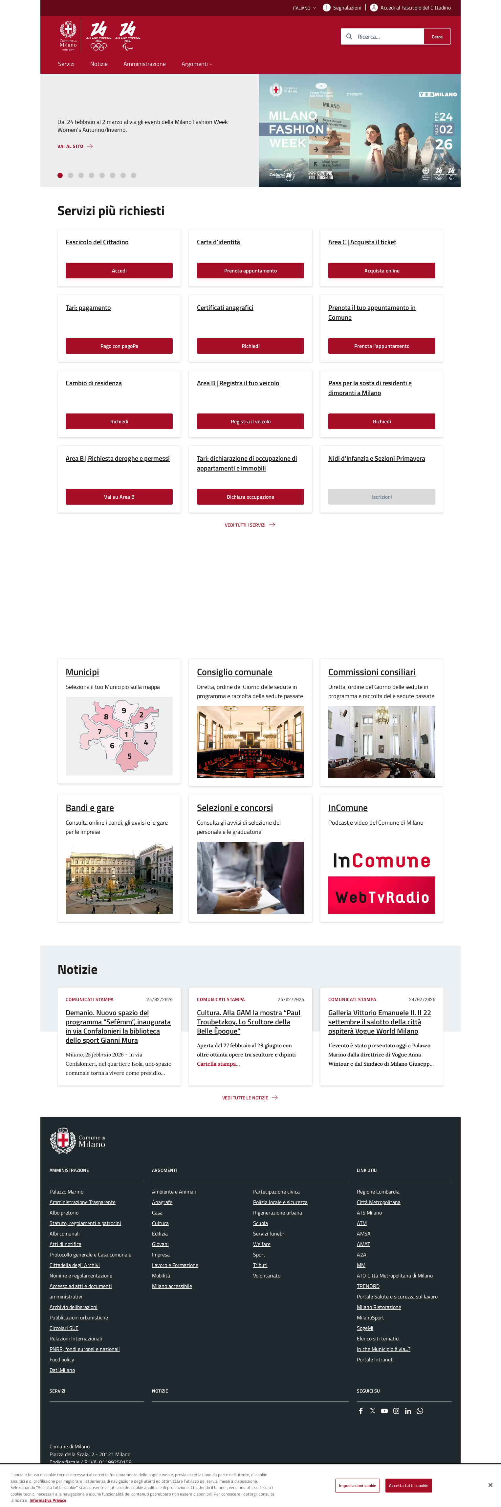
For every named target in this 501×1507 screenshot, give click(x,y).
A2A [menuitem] (361, 1254)
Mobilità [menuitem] (161, 1275)
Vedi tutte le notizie (245, 1097)
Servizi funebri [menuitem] (269, 1233)
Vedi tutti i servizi (245, 524)
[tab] (60, 175)
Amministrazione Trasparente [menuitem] (83, 1202)
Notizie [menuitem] (99, 63)
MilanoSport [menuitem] (370, 1317)
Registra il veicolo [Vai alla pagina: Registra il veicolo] (251, 421)
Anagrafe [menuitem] (162, 1202)
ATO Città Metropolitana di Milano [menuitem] (395, 1275)
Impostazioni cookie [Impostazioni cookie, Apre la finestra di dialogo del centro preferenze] (357, 1485)
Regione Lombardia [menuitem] (378, 1192)
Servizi (57, 1390)
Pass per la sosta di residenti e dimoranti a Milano (370, 388)
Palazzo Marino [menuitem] (66, 1192)
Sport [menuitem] (259, 1254)
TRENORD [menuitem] (368, 1286)
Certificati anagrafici (225, 307)
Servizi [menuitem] (66, 63)
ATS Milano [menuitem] (369, 1212)
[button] (305, 8)
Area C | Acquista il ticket (362, 242)
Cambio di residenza (94, 383)
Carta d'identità (218, 242)
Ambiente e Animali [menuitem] (174, 1192)
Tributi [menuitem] (260, 1265)
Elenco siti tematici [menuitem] (378, 1338)
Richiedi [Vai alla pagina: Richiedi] (251, 346)
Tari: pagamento (88, 307)
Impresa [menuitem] (161, 1254)
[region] (250, 1486)
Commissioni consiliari (372, 672)
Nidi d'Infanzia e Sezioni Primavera (376, 458)
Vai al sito (70, 146)
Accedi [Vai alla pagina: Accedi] (119, 270)
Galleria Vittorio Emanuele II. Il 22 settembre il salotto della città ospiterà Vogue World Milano (379, 1021)
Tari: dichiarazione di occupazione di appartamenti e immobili (247, 463)
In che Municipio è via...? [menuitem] (383, 1349)
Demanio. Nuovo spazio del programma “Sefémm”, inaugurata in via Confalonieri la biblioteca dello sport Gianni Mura (118, 1026)
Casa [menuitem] (157, 1212)
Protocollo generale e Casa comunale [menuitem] (90, 1254)
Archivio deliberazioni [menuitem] (74, 1307)
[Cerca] (437, 36)
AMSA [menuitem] (364, 1233)
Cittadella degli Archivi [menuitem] (75, 1265)
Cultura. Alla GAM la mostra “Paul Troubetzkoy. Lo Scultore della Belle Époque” (248, 1021)
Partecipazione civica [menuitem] (276, 1192)
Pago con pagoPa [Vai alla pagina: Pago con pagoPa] (119, 346)
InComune (348, 807)
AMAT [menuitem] (363, 1244)
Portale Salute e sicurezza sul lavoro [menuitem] (397, 1296)
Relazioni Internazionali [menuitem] (76, 1338)
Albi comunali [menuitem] (65, 1233)
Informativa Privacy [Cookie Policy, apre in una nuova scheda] (48, 1500)
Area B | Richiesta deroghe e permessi (118, 458)
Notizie (160, 1390)
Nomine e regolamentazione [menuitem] (81, 1275)
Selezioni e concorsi (235, 807)
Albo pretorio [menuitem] (64, 1212)
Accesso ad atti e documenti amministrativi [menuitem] (81, 1291)
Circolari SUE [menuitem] (64, 1328)
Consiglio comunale (234, 672)
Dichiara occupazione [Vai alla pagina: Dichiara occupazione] (250, 497)
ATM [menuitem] (362, 1223)
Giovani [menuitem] (160, 1244)
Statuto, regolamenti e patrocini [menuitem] (85, 1223)
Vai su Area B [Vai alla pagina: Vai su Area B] (119, 497)
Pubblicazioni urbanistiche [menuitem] (79, 1317)
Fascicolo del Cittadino (97, 242)
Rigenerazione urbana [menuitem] (277, 1212)
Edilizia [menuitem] (160, 1233)
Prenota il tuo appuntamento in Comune (372, 312)
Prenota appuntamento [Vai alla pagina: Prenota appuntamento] (250, 270)
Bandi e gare (90, 807)
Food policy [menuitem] (62, 1359)
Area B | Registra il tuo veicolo (238, 383)
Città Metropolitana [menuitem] (379, 1202)
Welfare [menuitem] (262, 1244)
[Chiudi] (490, 1485)
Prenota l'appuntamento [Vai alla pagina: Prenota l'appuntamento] (381, 346)
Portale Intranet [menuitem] (375, 1359)
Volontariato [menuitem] (266, 1275)
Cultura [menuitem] (160, 1223)
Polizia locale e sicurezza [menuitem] (280, 1202)
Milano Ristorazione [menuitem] (379, 1307)
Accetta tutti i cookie (408, 1485)
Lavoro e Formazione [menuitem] (175, 1265)
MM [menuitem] (361, 1265)
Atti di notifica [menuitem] (65, 1244)
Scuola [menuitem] (260, 1223)
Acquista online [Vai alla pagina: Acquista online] (382, 270)
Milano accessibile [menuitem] (172, 1286)
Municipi (82, 672)
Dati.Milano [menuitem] (62, 1370)
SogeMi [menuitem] (365, 1328)
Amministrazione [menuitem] (144, 63)
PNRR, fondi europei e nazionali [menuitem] (85, 1349)
